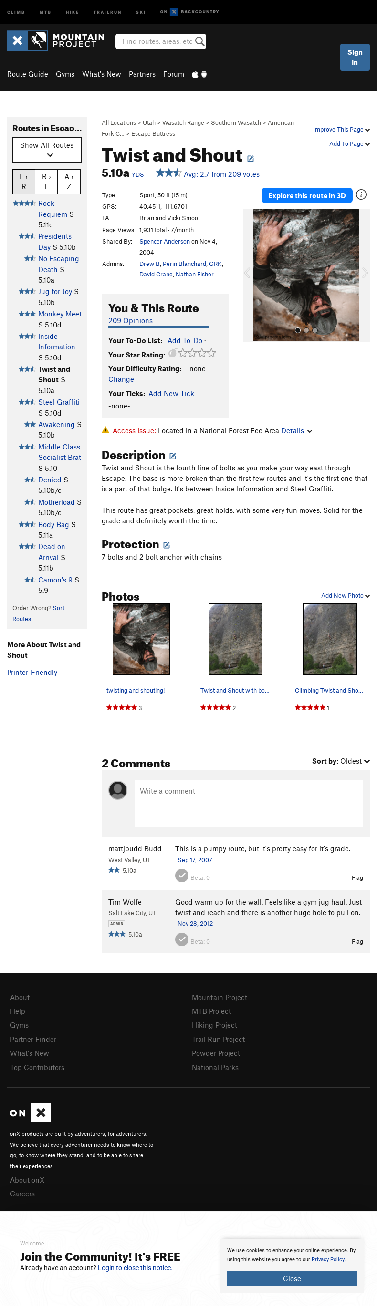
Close (292, 1278)
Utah (149, 122)
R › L (46, 181)
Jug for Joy (55, 291)
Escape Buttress (153, 133)
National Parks (215, 1067)
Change (121, 379)
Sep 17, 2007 (195, 860)
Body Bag (53, 524)
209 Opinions (130, 320)
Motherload (56, 502)
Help (17, 1011)
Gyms (65, 74)
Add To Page (349, 143)
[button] (252, 275)
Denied (50, 479)
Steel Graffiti (59, 402)
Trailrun (108, 12)
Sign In (355, 57)
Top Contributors (37, 1067)
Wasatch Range (183, 122)
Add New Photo (345, 595)
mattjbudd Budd (135, 848)
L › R (24, 181)
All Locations (119, 122)
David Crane (156, 274)
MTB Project (211, 1011)
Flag (357, 877)
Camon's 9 (55, 579)
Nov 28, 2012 (195, 923)
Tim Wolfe (125, 902)
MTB (46, 12)
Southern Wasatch (236, 122)
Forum (173, 74)
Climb (16, 12)
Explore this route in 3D (307, 195)
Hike (72, 12)
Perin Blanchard (184, 263)
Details (296, 430)
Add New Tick (171, 393)
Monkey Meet (60, 313)
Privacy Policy (328, 1259)
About (20, 997)
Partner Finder (33, 1039)
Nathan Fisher (195, 274)
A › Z (68, 181)
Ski (141, 12)
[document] (292, 1266)
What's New (101, 74)
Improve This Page (341, 129)
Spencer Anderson (164, 241)
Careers (22, 1193)
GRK (215, 263)
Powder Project (216, 1053)
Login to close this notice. (135, 1268)
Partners (142, 74)
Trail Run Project (218, 1039)
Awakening (56, 424)
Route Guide (27, 74)
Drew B (149, 263)
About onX (27, 1179)
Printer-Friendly (32, 672)
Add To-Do (185, 340)
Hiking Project (214, 1024)
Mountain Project (219, 997)
